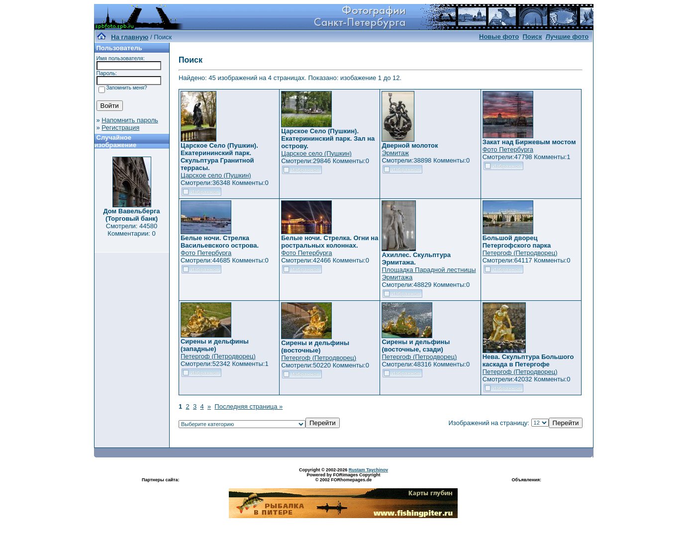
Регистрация (120, 127)
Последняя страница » (248, 406)
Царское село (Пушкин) (216, 175)
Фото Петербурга (508, 149)
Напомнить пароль (129, 120)
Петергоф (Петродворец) (520, 253)
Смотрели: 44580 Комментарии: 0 (131, 229)
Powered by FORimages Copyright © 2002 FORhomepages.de (343, 477)
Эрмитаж (395, 153)
